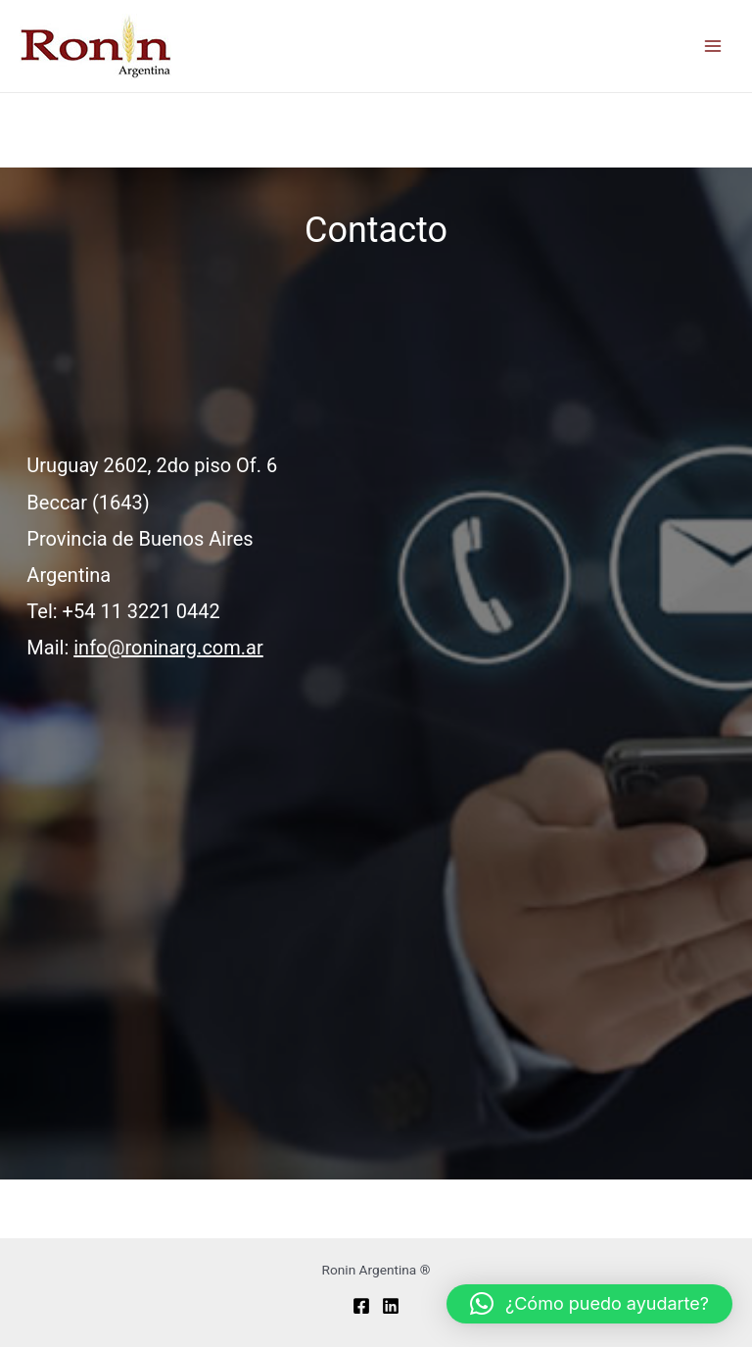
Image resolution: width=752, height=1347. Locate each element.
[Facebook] (361, 1306)
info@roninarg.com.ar (168, 647)
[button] (589, 1303)
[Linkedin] (391, 1306)
